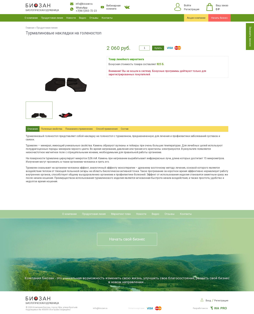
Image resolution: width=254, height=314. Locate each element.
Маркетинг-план (121, 213)
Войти (187, 5)
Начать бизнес (219, 17)
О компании (31, 17)
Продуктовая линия (52, 17)
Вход (208, 300)
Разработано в (210, 308)
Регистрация (191, 9)
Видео (82, 17)
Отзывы (93, 17)
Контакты (107, 17)
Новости (71, 17)
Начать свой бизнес (127, 239)
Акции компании (196, 17)
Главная (30, 27)
